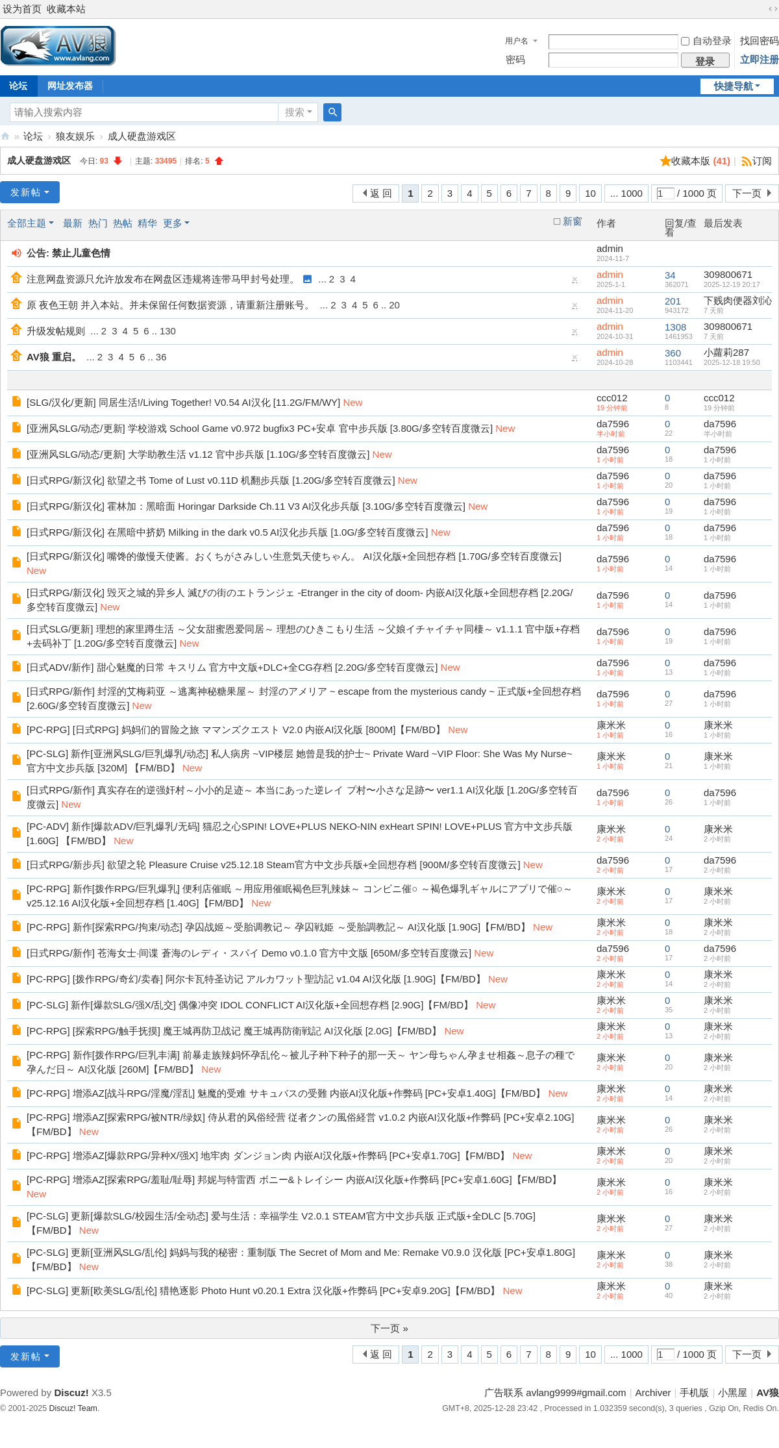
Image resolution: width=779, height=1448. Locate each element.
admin (610, 248)
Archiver (653, 1392)
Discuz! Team (73, 1408)
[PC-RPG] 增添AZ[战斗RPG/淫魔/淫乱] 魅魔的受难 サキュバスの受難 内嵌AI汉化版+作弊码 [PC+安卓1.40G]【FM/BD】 (286, 1093)
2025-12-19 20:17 (732, 284)
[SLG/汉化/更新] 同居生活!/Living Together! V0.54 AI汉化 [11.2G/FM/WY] (183, 402)
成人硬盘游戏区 (142, 136)
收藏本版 (700, 160)
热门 (98, 223)
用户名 (516, 40)
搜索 (294, 112)
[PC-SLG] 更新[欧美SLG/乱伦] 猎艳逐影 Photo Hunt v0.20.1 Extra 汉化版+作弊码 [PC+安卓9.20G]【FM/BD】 (263, 1290)
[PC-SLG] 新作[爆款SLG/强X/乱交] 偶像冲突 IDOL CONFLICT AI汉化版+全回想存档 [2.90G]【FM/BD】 (250, 1004)
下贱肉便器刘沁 (738, 300)
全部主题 (26, 223)
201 (673, 300)
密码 (515, 59)
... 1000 (626, 193)
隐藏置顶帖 (575, 282)
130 (168, 330)
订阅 (762, 160)
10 (590, 193)
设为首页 (22, 8)
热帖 (122, 223)
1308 (675, 326)
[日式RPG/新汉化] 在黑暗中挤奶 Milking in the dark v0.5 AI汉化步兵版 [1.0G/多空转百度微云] (227, 532)
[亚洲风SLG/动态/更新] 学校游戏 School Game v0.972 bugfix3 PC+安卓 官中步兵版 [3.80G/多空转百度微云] (260, 428)
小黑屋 (732, 1392)
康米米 (611, 724)
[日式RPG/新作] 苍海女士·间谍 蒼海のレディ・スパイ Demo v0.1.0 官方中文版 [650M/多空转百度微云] (249, 952)
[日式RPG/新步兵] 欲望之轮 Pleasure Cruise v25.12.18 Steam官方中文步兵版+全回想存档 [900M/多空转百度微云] (274, 864)
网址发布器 (70, 86)
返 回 (381, 193)
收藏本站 (66, 8)
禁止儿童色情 (81, 252)
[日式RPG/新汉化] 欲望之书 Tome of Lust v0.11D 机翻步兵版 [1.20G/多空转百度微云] (211, 480)
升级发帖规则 (56, 330)
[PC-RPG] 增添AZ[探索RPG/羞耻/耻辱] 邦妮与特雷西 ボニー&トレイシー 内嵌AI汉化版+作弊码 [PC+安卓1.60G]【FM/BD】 (294, 1179)
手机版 (694, 1392)
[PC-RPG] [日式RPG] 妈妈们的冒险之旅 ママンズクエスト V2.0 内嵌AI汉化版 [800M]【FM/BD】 (236, 729)
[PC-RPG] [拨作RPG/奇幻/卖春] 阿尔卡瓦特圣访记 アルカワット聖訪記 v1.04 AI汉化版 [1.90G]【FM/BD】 (256, 978)
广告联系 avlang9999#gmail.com (555, 1392)
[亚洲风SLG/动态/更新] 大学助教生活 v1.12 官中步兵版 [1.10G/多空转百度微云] (198, 454)
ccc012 (612, 397)
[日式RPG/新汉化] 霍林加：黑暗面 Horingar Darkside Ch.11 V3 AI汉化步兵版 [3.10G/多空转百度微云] (246, 506)
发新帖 (26, 192)
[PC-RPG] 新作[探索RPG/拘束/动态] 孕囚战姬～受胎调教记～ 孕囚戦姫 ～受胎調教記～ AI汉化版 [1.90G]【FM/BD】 (278, 926)
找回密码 (759, 40)
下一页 (746, 193)
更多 (172, 223)
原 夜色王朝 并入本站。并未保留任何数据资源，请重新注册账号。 (170, 304)
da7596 (613, 423)
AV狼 (5, 136)
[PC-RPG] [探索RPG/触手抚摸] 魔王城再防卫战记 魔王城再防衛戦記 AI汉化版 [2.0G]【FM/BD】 (234, 1030)
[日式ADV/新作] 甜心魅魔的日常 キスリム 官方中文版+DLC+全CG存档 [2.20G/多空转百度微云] (232, 667)
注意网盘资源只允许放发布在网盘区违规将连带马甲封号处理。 (163, 278)
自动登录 (706, 40)
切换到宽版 (773, 9)
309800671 (728, 274)
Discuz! (71, 1392)
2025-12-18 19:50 (732, 362)
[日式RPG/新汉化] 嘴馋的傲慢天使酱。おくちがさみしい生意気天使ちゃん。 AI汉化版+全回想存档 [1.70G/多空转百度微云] (294, 556)
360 (673, 352)
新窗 (572, 221)
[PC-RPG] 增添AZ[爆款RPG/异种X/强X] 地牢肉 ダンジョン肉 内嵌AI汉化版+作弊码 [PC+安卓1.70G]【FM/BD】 (268, 1155)
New (352, 402)
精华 (147, 223)
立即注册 (759, 59)
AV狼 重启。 (54, 356)
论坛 (33, 136)
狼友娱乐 (75, 136)
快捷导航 (733, 86)
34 (670, 275)
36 (161, 356)
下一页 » (389, 1328)
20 (394, 304)
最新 (72, 223)
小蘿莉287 (726, 352)
